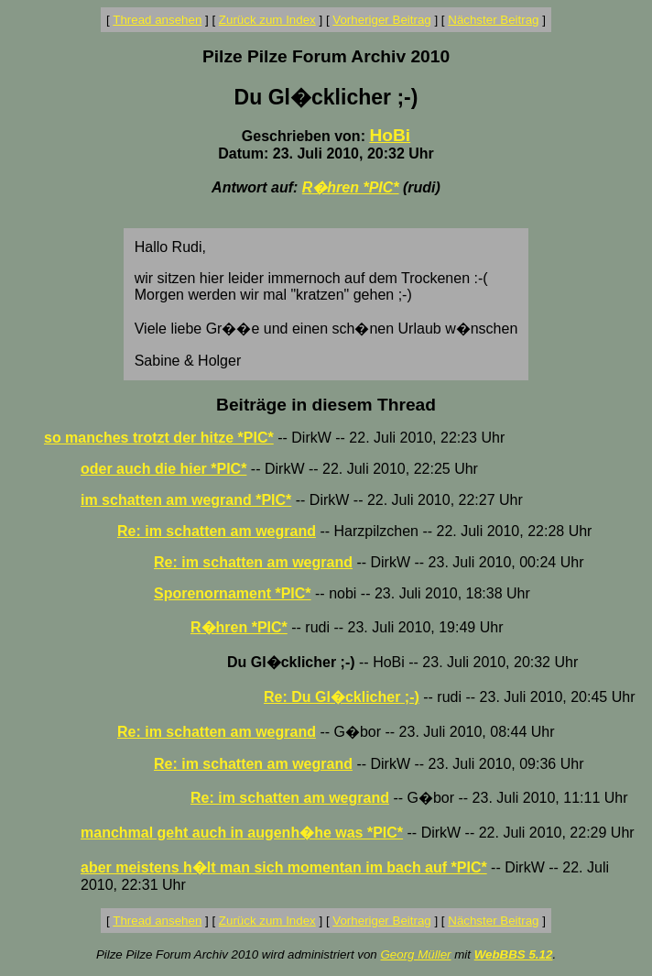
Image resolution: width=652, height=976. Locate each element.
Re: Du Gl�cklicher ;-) (341, 697)
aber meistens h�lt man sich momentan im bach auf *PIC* (284, 867)
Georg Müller (415, 954)
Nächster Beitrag (493, 20)
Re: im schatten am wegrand (216, 531)
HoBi (389, 135)
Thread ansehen (157, 20)
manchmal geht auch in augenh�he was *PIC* (242, 832)
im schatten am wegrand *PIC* (186, 500)
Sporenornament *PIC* (232, 593)
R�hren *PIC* (350, 187)
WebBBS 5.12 (513, 954)
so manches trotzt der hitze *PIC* (159, 437)
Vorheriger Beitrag (381, 20)
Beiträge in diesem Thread (326, 404)
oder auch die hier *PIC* (163, 469)
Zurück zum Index (267, 20)
